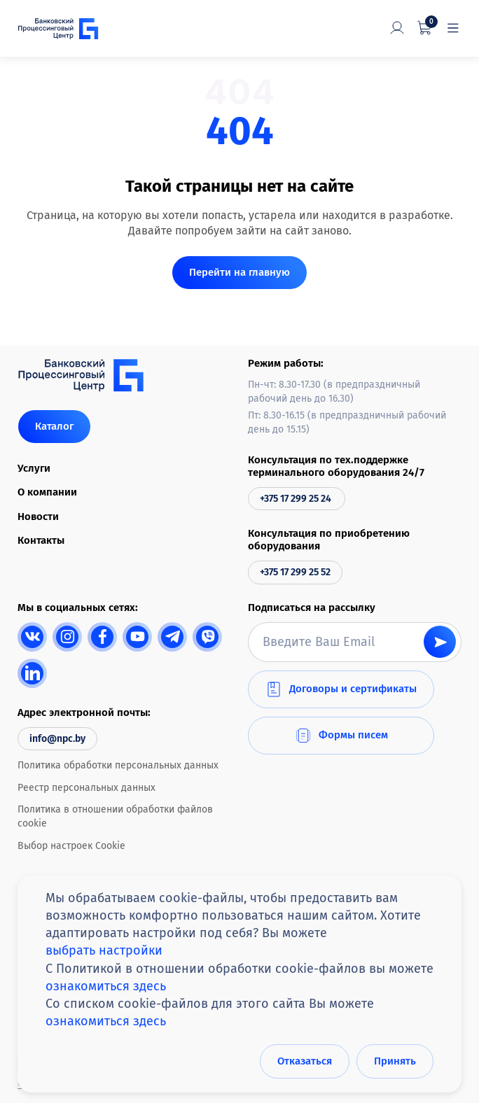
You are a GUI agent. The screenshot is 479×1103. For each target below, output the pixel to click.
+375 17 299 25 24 (296, 499)
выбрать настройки (104, 950)
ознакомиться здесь (106, 986)
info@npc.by (57, 739)
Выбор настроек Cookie (71, 846)
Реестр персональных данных (86, 788)
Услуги (34, 468)
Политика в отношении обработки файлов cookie (115, 816)
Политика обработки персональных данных (118, 765)
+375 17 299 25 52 (295, 572)
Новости (38, 516)
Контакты (41, 540)
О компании (47, 492)
